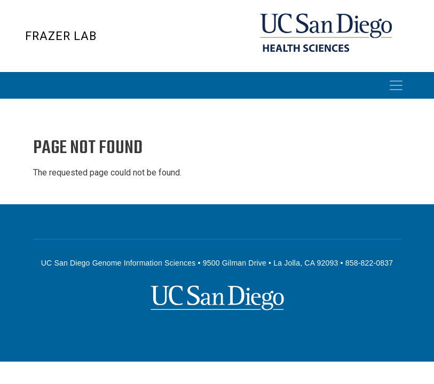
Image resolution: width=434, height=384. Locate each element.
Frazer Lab (61, 36)
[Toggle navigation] (396, 85)
